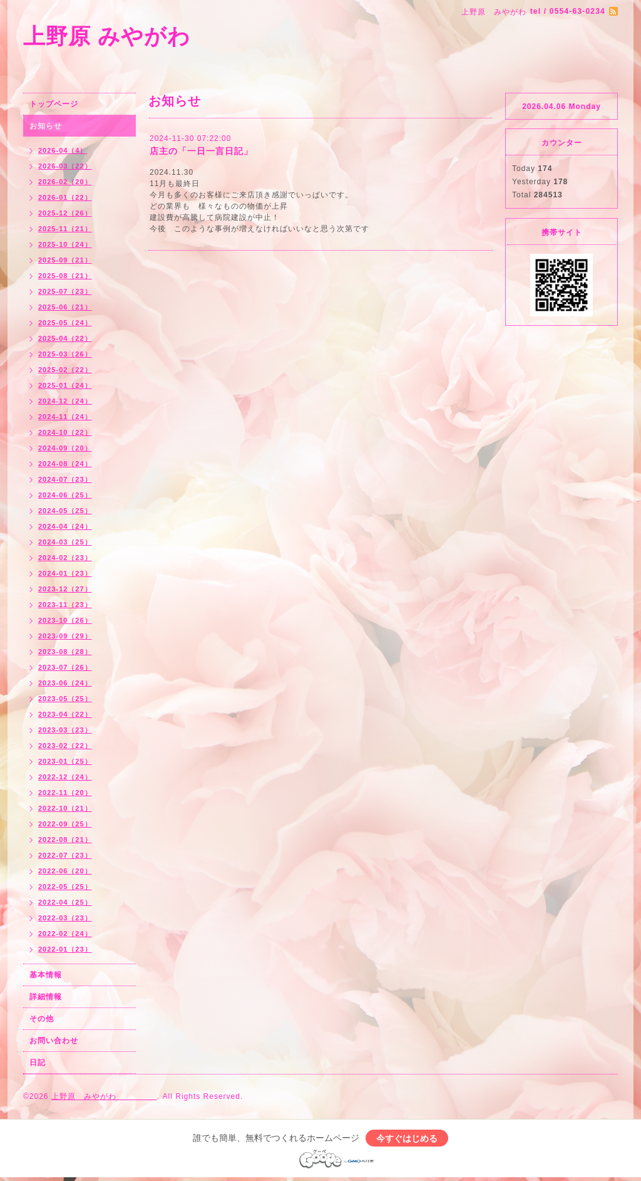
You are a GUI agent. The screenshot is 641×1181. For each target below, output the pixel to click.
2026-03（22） (65, 166)
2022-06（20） (65, 871)
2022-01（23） (65, 949)
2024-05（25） (65, 510)
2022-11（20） (65, 792)
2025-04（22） (65, 338)
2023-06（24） (65, 683)
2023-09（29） (65, 636)
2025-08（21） (65, 275)
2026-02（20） (65, 181)
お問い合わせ (53, 1040)
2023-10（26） (65, 620)
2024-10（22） (65, 432)
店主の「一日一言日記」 (201, 151)
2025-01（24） (65, 385)
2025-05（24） (65, 322)
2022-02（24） (65, 933)
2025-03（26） (65, 354)
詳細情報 (45, 996)
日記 (37, 1062)
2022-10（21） (65, 808)
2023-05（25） (65, 698)
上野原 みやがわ (163, 36)
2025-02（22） (65, 369)
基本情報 (45, 974)
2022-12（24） (65, 777)
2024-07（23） (65, 479)
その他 (41, 1018)
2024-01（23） (65, 573)
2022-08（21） (65, 839)
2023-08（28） (65, 651)
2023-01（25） (65, 761)
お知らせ (45, 126)
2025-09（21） (65, 260)
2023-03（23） (65, 730)
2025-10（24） (65, 244)
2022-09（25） (65, 824)
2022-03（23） (65, 918)
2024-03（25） (65, 542)
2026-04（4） (63, 150)
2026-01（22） (65, 197)
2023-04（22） (65, 714)
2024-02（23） (65, 557)
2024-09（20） (65, 448)
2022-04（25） (65, 902)
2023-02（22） (65, 745)
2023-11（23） (65, 604)
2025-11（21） (65, 228)
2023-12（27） (65, 589)
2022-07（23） (65, 855)
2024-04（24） (65, 526)
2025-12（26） (65, 213)
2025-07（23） (65, 291)
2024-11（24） (65, 416)
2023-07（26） (65, 667)
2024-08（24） (65, 463)
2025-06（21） (65, 307)
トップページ (53, 104)
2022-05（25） (65, 886)
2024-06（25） (65, 495)
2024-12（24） (65, 401)
